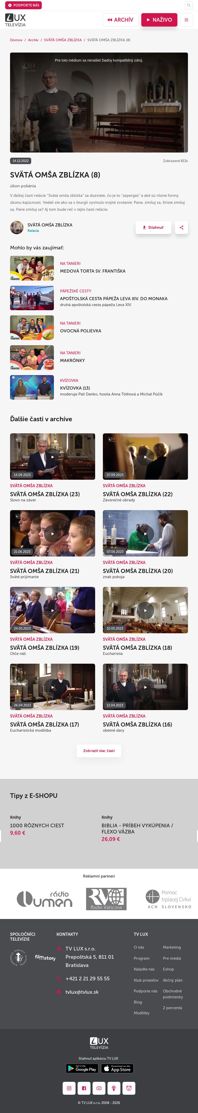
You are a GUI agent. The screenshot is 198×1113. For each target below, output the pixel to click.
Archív (120, 20)
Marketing (172, 947)
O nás (139, 947)
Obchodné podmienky (173, 994)
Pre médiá (172, 958)
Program (142, 958)
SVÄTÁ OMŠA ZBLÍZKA (63, 40)
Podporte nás (23, 5)
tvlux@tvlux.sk (82, 992)
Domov (16, 40)
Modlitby (142, 1013)
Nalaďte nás (144, 969)
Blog (138, 1002)
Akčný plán (173, 980)
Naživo (158, 20)
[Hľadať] (189, 5)
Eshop (168, 969)
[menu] (186, 20)
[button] (153, 227)
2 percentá (172, 1008)
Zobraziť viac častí (99, 751)
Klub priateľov (146, 980)
